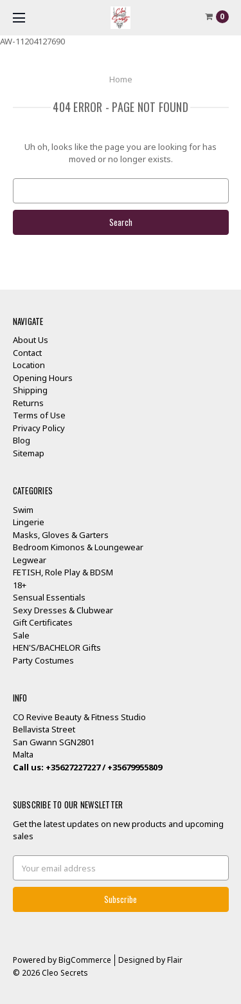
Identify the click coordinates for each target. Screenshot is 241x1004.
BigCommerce (84, 959)
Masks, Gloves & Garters (61, 535)
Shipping (30, 390)
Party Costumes (43, 660)
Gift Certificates (43, 622)
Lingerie (28, 522)
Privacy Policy (39, 428)
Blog (21, 440)
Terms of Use (39, 415)
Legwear (29, 560)
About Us (30, 340)
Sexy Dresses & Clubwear (63, 610)
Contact (27, 352)
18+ (19, 585)
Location (29, 365)
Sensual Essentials (49, 597)
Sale (21, 635)
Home (120, 79)
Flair (175, 959)
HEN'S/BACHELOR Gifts (57, 647)
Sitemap (28, 453)
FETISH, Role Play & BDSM (63, 572)
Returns (28, 403)
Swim (23, 510)
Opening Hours (43, 378)
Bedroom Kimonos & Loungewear (78, 547)
